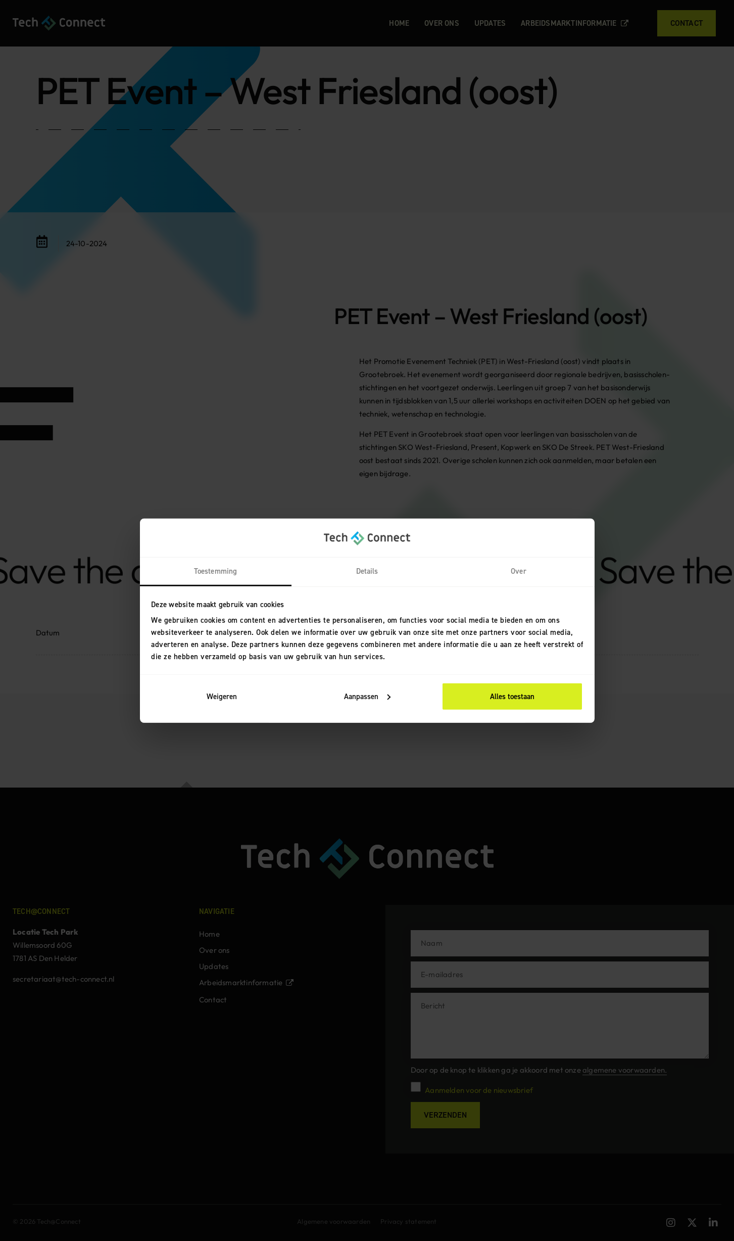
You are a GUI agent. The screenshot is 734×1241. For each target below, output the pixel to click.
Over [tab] (518, 571)
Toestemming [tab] (215, 571)
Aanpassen (367, 697)
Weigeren (222, 697)
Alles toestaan (512, 697)
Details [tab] (367, 571)
